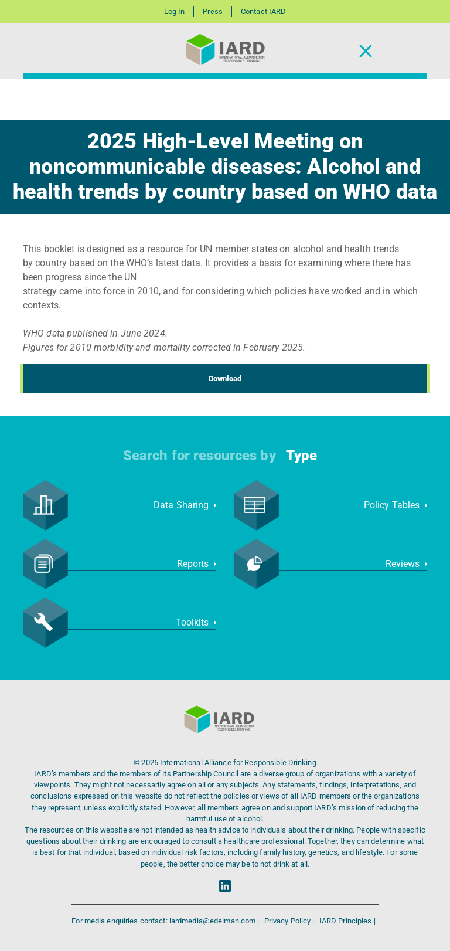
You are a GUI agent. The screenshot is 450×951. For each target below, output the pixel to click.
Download (225, 378)
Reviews (406, 563)
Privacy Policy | (290, 920)
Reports (196, 563)
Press (213, 11)
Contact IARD (263, 11)
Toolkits (195, 622)
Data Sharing (185, 505)
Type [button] (301, 455)
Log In (174, 11)
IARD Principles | (347, 920)
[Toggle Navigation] (365, 51)
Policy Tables (395, 505)
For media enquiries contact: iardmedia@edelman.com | (166, 920)
